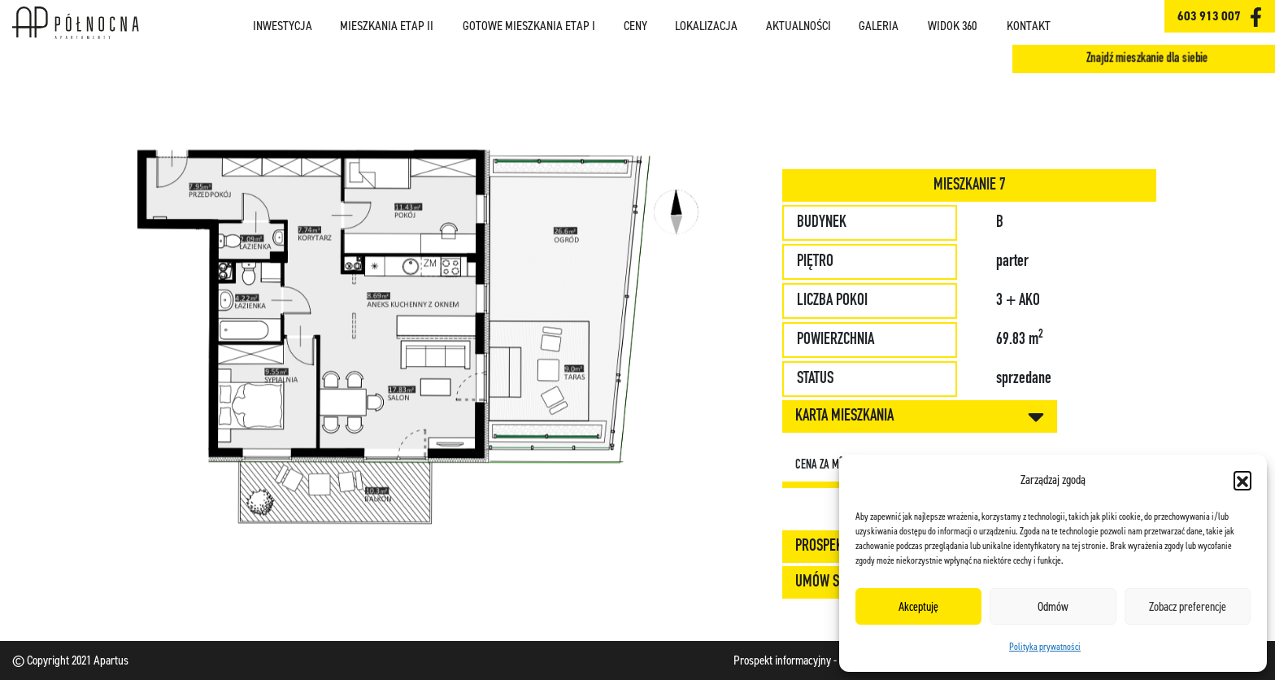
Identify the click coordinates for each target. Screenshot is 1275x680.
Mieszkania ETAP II (386, 26)
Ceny (635, 26)
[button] (1242, 480)
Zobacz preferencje (1187, 607)
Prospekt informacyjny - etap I (798, 660)
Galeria (879, 26)
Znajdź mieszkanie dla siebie (1147, 58)
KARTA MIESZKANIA (919, 416)
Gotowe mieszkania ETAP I (529, 26)
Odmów (1053, 607)
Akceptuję (918, 607)
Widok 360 (952, 26)
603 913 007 (1209, 15)
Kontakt (1029, 26)
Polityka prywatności (1045, 646)
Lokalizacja (706, 26)
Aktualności (798, 26)
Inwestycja (282, 26)
